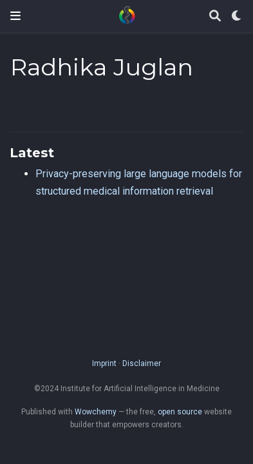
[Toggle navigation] (15, 15)
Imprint (104, 363)
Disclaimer (141, 363)
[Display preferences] (237, 16)
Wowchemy (96, 411)
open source (180, 411)
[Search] (215, 16)
